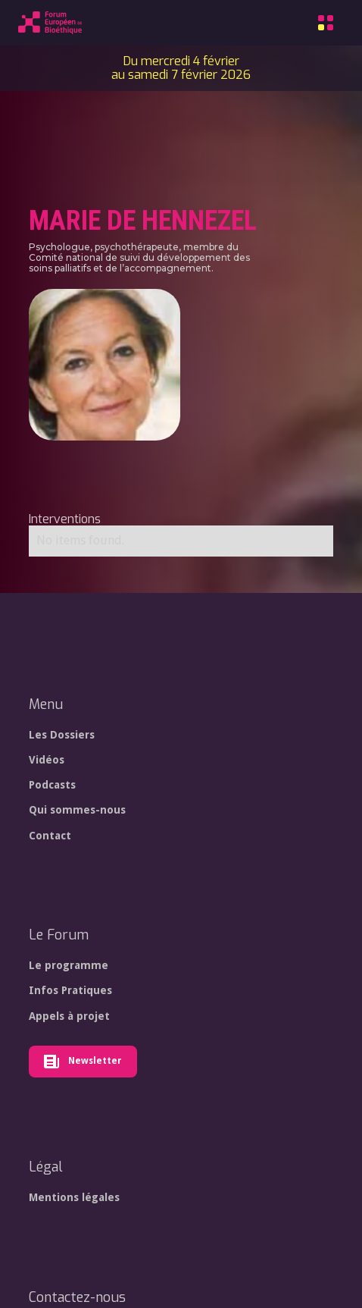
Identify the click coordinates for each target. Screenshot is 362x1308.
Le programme (68, 965)
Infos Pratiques (70, 990)
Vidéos (46, 760)
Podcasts (52, 785)
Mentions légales (74, 1197)
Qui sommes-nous (77, 810)
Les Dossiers (62, 735)
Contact (50, 836)
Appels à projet (69, 1016)
